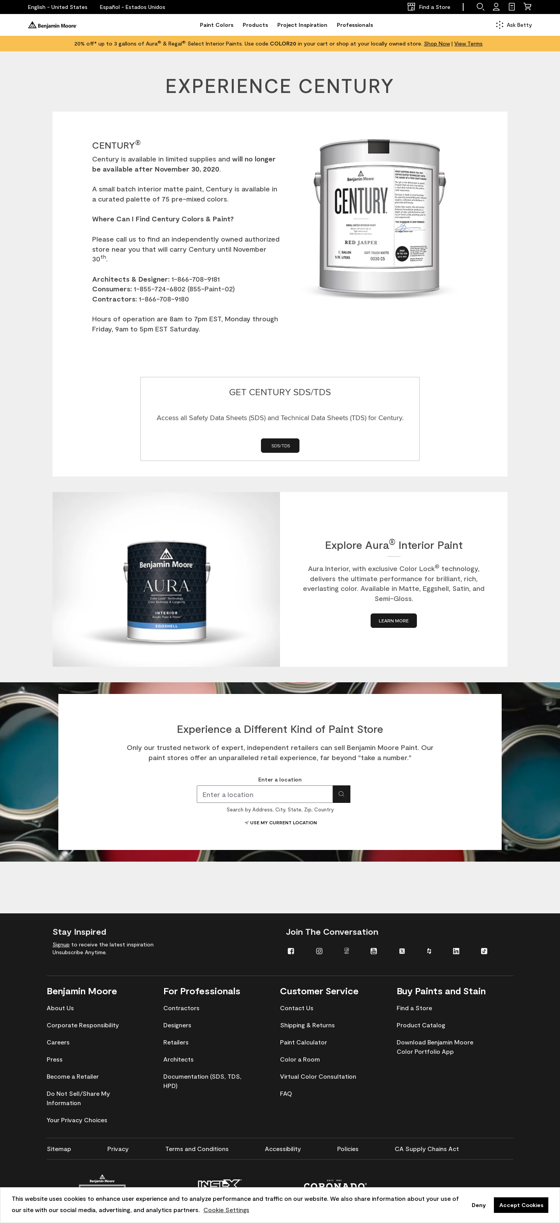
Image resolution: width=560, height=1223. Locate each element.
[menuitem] (296, 950)
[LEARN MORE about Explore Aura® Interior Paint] (394, 620)
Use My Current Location (280, 822)
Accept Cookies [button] (521, 1205)
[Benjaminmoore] (52, 25)
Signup (61, 944)
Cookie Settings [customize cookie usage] (226, 1209)
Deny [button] (479, 1205)
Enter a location (280, 779)
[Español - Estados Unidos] (132, 7)
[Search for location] (341, 794)
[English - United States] (58, 7)
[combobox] (265, 794)
